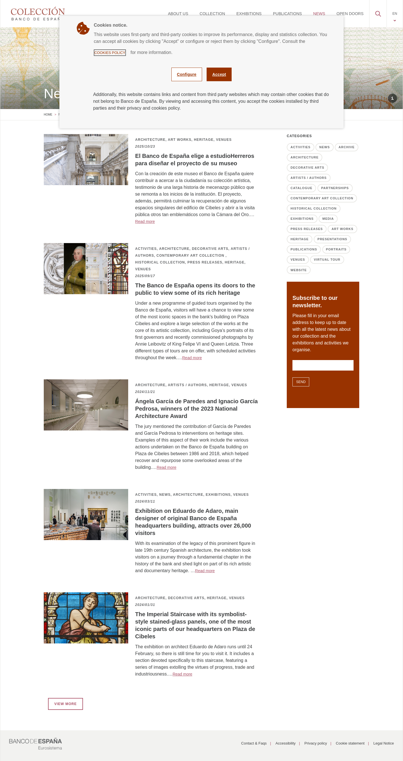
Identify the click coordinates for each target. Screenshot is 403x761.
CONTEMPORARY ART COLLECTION (191, 256)
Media (328, 218)
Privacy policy (315, 743)
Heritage (299, 239)
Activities (300, 147)
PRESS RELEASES (204, 262)
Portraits (336, 249)
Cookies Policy (109, 53)
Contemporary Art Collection (321, 198)
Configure (187, 74)
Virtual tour (327, 259)
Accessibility (285, 743)
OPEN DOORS (349, 13)
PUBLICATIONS (287, 13)
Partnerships (335, 188)
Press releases (306, 229)
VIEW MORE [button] (65, 704)
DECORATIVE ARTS (210, 249)
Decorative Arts (307, 167)
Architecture (304, 157)
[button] (378, 12)
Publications (303, 249)
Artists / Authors (308, 177)
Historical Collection (313, 208)
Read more (145, 221)
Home (48, 114)
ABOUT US (178, 13)
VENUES (224, 140)
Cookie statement (350, 743)
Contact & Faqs (254, 743)
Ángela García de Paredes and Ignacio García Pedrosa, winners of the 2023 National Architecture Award (196, 408)
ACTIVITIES (146, 249)
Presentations (332, 239)
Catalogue (301, 188)
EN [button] (394, 14)
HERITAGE (203, 140)
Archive (346, 147)
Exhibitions (301, 218)
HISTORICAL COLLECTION (160, 262)
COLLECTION (212, 13)
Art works (343, 229)
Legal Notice (383, 743)
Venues (297, 259)
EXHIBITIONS (249, 13)
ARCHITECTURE (150, 140)
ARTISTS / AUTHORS (187, 385)
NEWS (319, 13)
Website (298, 270)
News (324, 147)
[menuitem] (178, 13)
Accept (219, 74)
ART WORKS (179, 140)
